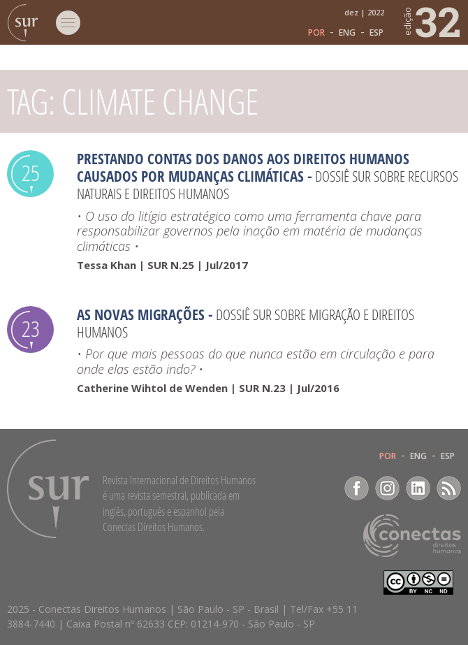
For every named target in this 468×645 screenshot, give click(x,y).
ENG (347, 33)
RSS (449, 488)
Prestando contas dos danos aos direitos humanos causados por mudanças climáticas (243, 167)
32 (431, 21)
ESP (376, 33)
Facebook (356, 488)
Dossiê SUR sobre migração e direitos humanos (245, 323)
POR (316, 33)
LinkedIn (418, 488)
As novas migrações (141, 314)
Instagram (387, 488)
